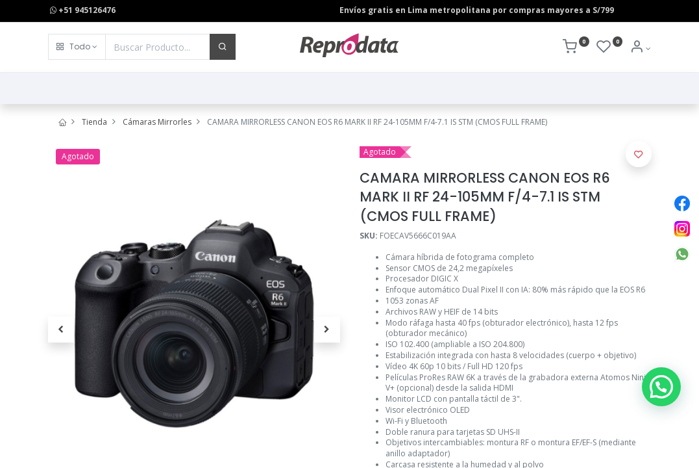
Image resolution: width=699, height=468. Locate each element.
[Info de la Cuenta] (640, 48)
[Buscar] (223, 47)
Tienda (94, 121)
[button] (77, 47)
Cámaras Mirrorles (157, 121)
